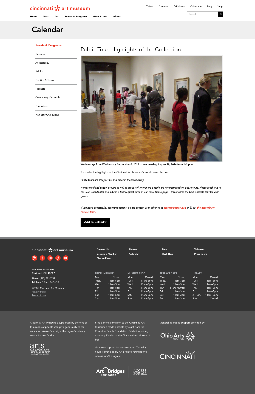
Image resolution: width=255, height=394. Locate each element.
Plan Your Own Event (47, 115)
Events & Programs (75, 16)
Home (33, 16)
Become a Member (107, 254)
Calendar (163, 6)
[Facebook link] (42, 258)
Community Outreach (47, 97)
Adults (39, 71)
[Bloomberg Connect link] (34, 258)
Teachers (40, 89)
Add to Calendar (95, 222)
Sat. (97, 295)
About (117, 16)
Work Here (167, 254)
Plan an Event (104, 258)
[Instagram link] (50, 258)
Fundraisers (41, 106)
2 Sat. (196, 295)
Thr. (97, 288)
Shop (220, 6)
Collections (196, 6)
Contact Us (103, 249)
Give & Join (100, 16)
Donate (133, 249)
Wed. (98, 284)
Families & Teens (44, 80)
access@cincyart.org (174, 208)
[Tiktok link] (58, 258)
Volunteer (199, 249)
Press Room (200, 254)
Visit (46, 16)
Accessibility (42, 63)
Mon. (98, 277)
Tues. (98, 281)
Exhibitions (179, 6)
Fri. (97, 291)
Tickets (150, 6)
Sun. (97, 298)
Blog (209, 6)
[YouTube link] (65, 258)
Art (56, 16)
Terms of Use (39, 295)
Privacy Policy (39, 292)
